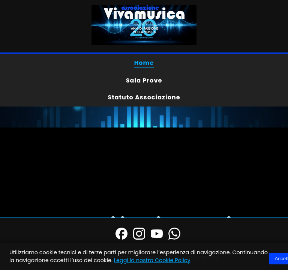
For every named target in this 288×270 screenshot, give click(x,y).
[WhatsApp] (174, 235)
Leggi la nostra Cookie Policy (152, 260)
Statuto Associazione (144, 97)
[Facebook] (122, 235)
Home (144, 62)
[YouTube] (157, 235)
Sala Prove (144, 80)
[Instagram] (139, 235)
